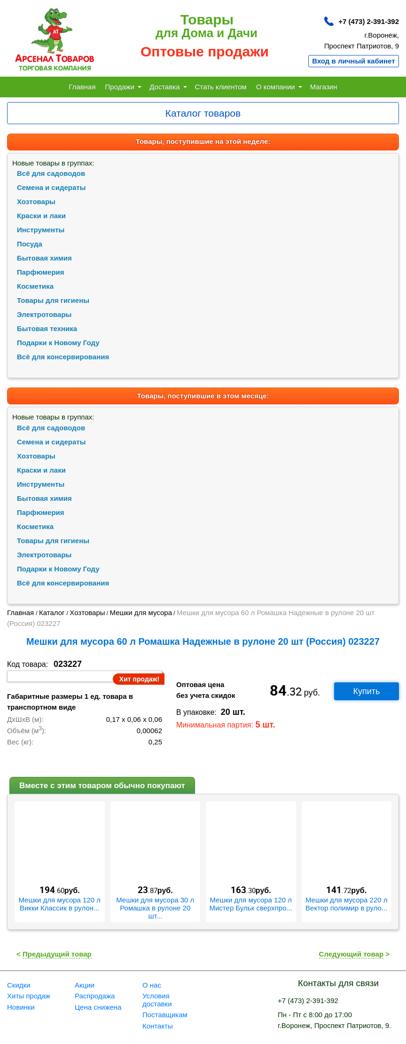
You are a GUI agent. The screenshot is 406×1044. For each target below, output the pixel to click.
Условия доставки (157, 1000)
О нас (151, 985)
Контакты (157, 1026)
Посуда (29, 244)
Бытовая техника (47, 328)
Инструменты (40, 230)
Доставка (168, 87)
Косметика (35, 286)
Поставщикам (164, 1015)
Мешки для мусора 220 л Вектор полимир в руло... (346, 904)
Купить (366, 691)
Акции (84, 985)
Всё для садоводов (51, 173)
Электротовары (44, 314)
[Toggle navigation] (203, 113)
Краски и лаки (41, 216)
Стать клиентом (221, 87)
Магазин (323, 87)
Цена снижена (98, 1007)
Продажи (123, 87)
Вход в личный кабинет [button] (353, 61)
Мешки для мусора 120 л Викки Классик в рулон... (59, 904)
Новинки (21, 1007)
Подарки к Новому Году (58, 343)
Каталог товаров (203, 113)
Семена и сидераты (51, 187)
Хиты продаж (28, 996)
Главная (82, 87)
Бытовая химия (44, 258)
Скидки (18, 985)
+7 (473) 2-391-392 (368, 21)
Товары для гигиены (53, 300)
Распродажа (95, 996)
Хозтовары (36, 202)
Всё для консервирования (63, 357)
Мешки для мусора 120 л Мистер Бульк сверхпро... (250, 904)
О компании (279, 87)
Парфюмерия (40, 272)
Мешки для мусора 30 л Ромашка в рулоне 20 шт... (155, 908)
